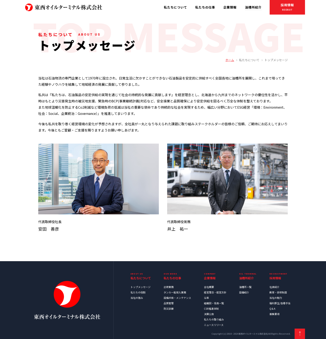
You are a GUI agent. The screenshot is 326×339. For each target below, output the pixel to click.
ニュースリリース (214, 325)
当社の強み (137, 297)
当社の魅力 (275, 297)
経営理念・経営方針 (215, 292)
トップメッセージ (141, 287)
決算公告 (209, 314)
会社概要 (209, 287)
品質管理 (169, 303)
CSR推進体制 (211, 308)
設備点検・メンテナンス (177, 297)
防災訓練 (169, 308)
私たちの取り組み (214, 319)
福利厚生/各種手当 (279, 303)
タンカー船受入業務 (175, 292)
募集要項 (274, 314)
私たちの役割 (138, 292)
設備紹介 (244, 292)
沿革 (206, 297)
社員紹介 (274, 287)
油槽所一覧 (245, 287)
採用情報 (287, 7)
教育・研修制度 (278, 292)
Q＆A (272, 308)
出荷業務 (169, 287)
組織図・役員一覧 (214, 303)
